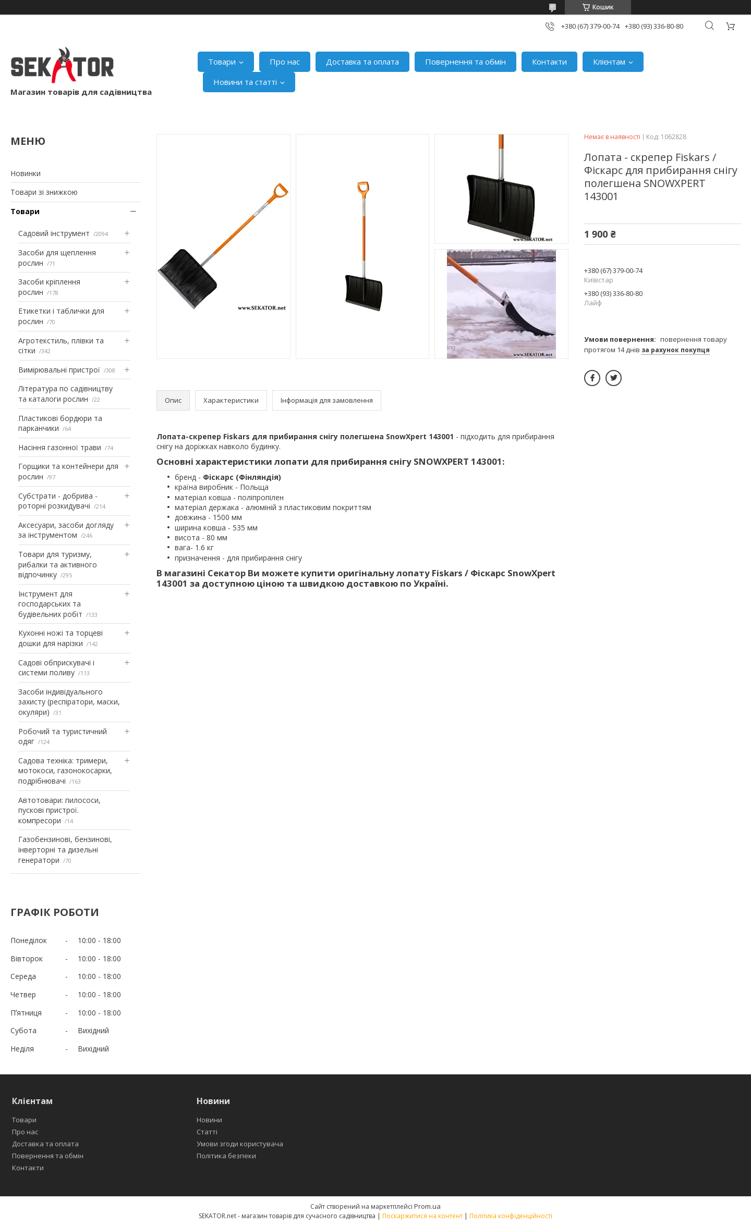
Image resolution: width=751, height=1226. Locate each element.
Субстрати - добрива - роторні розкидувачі (58, 501)
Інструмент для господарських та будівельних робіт (50, 604)
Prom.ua (427, 1206)
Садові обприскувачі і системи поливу (56, 668)
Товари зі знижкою (44, 192)
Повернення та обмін (465, 61)
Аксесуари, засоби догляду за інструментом (66, 530)
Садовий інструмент (54, 233)
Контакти (549, 61)
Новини (209, 1119)
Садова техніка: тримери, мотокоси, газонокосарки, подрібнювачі (65, 771)
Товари (222, 61)
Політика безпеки (226, 1155)
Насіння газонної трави (59, 447)
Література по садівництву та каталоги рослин (65, 393)
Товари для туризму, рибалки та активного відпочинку (57, 564)
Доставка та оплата (362, 61)
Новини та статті (245, 82)
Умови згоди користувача (240, 1143)
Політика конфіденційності (510, 1215)
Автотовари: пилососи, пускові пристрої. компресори (59, 810)
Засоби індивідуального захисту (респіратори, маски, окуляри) (69, 702)
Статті (207, 1131)
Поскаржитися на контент (422, 1215)
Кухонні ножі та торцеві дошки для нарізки (60, 638)
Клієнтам (609, 61)
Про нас (285, 61)
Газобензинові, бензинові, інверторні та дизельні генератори (65, 849)
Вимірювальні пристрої (59, 370)
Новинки (25, 173)
